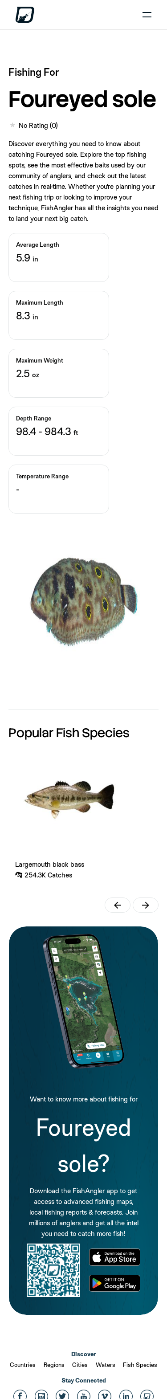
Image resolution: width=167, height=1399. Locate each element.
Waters (105, 1365)
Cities (80, 1365)
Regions (54, 1365)
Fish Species (140, 1365)
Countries (23, 1365)
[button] (117, 905)
